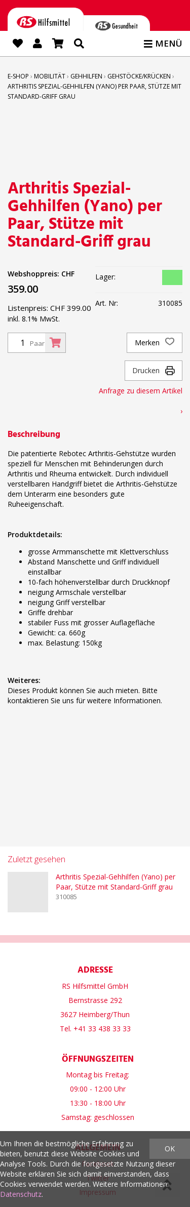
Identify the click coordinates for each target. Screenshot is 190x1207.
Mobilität (49, 76)
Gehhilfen (86, 76)
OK (170, 1148)
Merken (154, 342)
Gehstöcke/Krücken (139, 76)
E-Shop (18, 76)
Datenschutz (21, 1194)
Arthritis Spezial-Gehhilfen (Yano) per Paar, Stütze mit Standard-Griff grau (115, 882)
